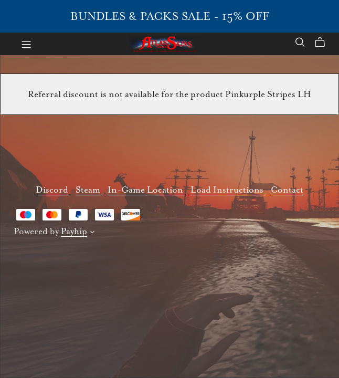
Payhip (74, 231)
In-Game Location (146, 189)
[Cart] (324, 42)
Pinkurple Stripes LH (268, 94)
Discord (53, 189)
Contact (287, 189)
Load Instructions (228, 189)
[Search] (300, 42)
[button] (92, 233)
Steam (89, 189)
